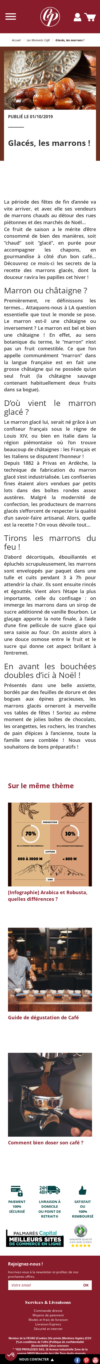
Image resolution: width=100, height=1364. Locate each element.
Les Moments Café (38, 40)
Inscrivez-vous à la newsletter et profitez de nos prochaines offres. (43, 1274)
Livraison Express (48, 1324)
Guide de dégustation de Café (43, 1017)
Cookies (42, 1338)
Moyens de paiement (48, 1315)
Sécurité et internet (48, 1328)
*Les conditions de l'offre (33, 1342)
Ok (86, 1285)
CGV (88, 1338)
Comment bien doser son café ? (45, 1142)
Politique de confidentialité (67, 1342)
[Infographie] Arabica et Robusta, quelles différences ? (47, 895)
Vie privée (55, 1338)
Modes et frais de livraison (48, 1319)
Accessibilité (40, 1345)
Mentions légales (73, 1338)
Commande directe (48, 1310)
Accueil (16, 40)
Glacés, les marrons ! (69, 40)
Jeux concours (59, 1345)
